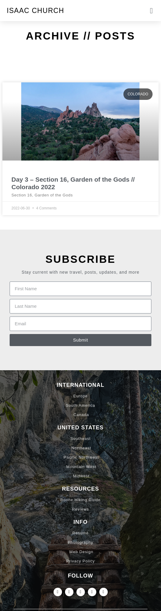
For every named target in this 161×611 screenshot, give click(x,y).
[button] (151, 10)
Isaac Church (35, 10)
